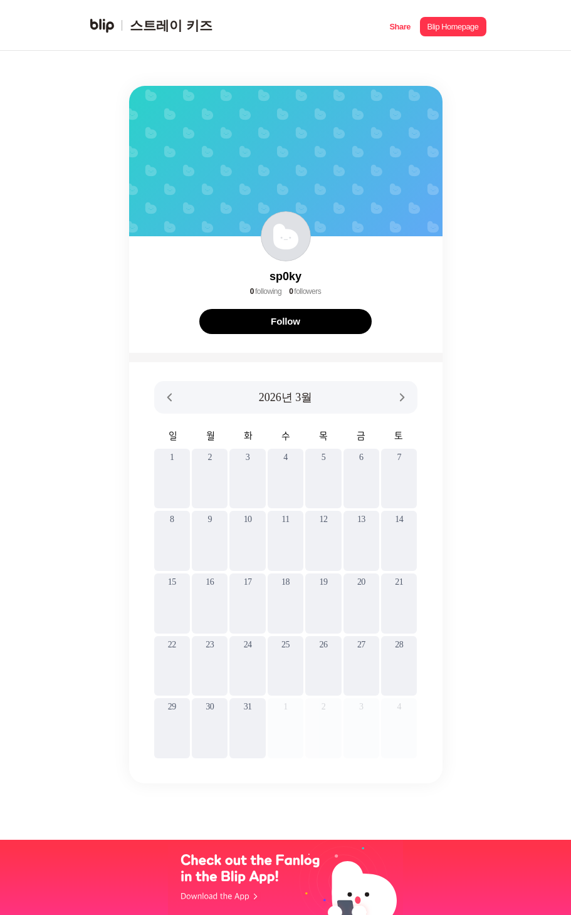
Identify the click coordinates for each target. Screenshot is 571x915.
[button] (400, 25)
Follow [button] (285, 321)
